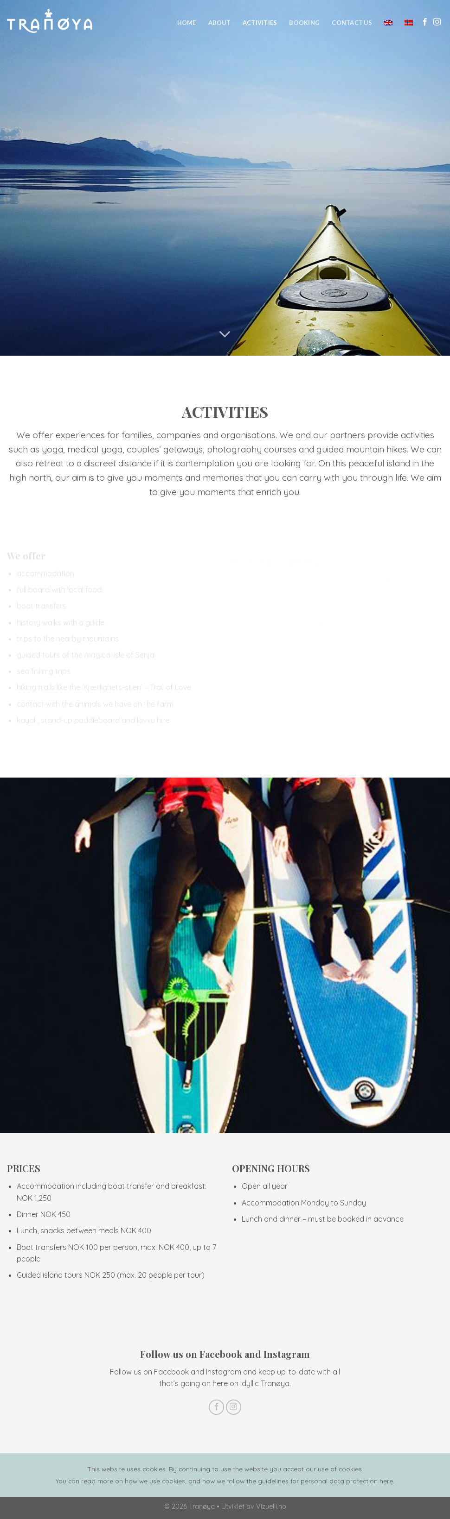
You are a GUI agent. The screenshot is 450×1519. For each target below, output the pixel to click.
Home (186, 22)
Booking (304, 22)
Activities (260, 22)
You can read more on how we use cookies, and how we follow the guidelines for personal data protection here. (225, 1481)
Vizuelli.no (271, 1506)
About (219, 22)
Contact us (352, 22)
